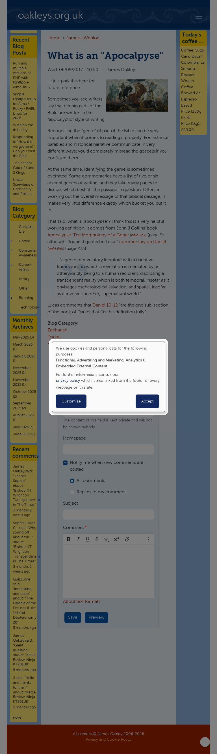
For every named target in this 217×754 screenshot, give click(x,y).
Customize (71, 401)
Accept (147, 401)
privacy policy (68, 381)
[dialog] (108, 377)
